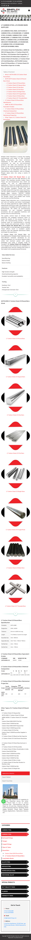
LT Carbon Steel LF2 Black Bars (16, 96)
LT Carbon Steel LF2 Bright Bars (16, 91)
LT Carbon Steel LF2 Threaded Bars (17, 98)
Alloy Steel (6, 862)
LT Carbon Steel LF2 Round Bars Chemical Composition (13, 110)
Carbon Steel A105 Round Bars (14, 853)
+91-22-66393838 (17, 1)
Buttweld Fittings (7, 838)
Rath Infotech (19, 937)
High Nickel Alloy (8, 875)
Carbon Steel (6, 830)
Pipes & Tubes (6, 847)
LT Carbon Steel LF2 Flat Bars (15, 89)
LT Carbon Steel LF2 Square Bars (16, 85)
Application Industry (8, 773)
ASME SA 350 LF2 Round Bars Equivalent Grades (12, 105)
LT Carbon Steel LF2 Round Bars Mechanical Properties (13, 114)
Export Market (6, 777)
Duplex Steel (6, 866)
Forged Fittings (6, 844)
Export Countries (7, 781)
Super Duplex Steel (8, 870)
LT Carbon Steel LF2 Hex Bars (15, 87)
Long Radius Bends (8, 858)
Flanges (4, 841)
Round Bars (5, 850)
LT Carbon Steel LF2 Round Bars (16, 83)
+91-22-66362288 (7, 1)
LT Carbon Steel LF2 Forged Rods (16, 94)
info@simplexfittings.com (10, 918)
